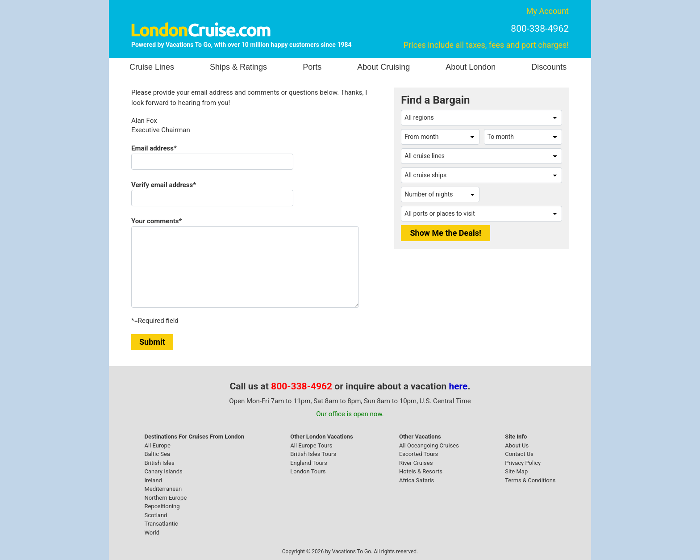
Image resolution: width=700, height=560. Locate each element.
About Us (517, 445)
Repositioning (161, 506)
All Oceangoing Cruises (429, 445)
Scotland (155, 515)
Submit (152, 342)
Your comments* (156, 221)
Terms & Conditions (530, 480)
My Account (547, 11)
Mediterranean (163, 488)
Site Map (516, 471)
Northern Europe (165, 497)
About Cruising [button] (383, 67)
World (151, 532)
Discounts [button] (549, 67)
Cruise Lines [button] (151, 67)
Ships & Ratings (238, 67)
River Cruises (416, 463)
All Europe (157, 445)
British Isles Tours (313, 454)
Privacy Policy (523, 463)
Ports (312, 67)
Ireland (153, 480)
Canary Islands (163, 471)
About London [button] (471, 67)
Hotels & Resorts (420, 471)
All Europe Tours (311, 445)
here (458, 386)
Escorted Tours (418, 454)
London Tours (307, 471)
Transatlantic (161, 523)
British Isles (159, 463)
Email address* (154, 148)
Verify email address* (163, 185)
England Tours (308, 463)
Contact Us (519, 454)
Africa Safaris (416, 480)
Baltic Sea (157, 454)
